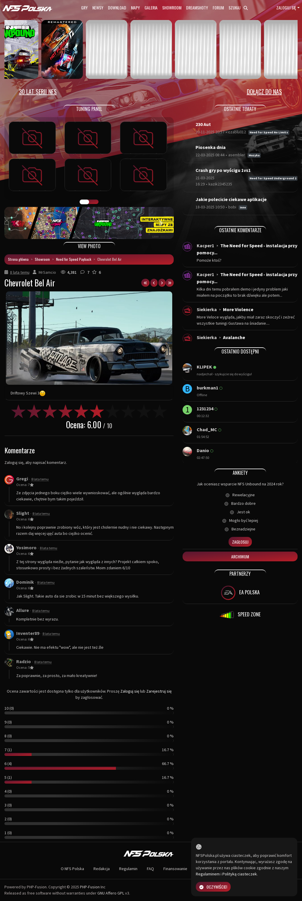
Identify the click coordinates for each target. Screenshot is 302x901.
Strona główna (18, 259)
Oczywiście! (213, 887)
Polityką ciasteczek (239, 874)
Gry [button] (84, 7)
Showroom (171, 7)
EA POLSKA (240, 592)
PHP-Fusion (90, 887)
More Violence (238, 309)
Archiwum (240, 556)
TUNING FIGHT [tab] (94, 202)
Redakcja (101, 868)
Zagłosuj (240, 542)
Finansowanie (175, 868)
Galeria (151, 7)
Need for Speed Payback (73, 259)
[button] (17, 223)
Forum (218, 7)
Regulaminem (208, 874)
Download (117, 7)
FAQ (150, 868)
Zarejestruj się (159, 691)
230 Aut (203, 124)
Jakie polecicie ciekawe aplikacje (231, 199)
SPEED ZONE (240, 615)
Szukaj (238, 7)
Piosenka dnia (211, 147)
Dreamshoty (197, 7)
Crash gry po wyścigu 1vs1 (223, 170)
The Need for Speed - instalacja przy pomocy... (247, 249)
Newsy (97, 7)
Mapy (135, 7)
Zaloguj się (286, 7)
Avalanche (234, 337)
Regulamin (128, 868)
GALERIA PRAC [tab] (84, 202)
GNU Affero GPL (110, 893)
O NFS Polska (72, 868)
